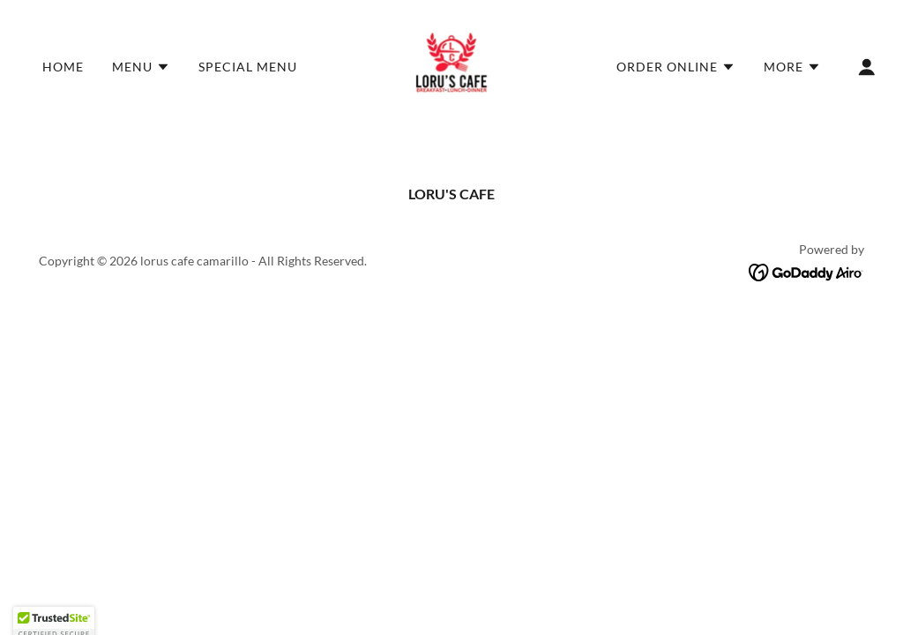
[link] (451, 64)
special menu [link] (249, 66)
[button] (141, 67)
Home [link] (63, 66)
